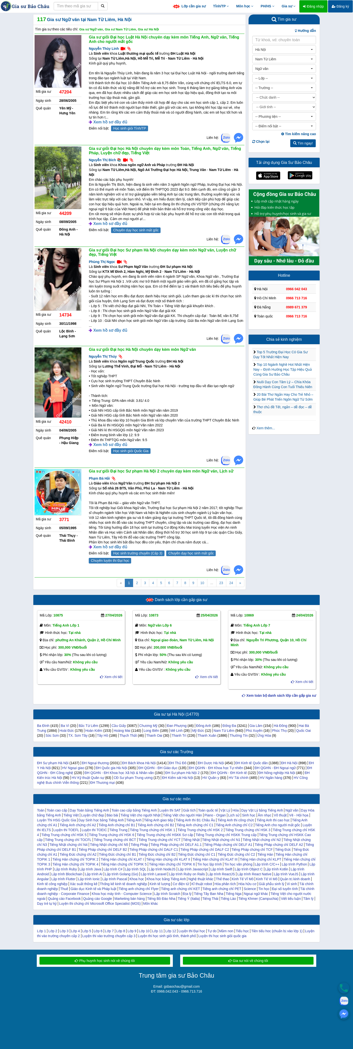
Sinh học (248, 815)
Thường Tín (239, 735)
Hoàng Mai (122, 731)
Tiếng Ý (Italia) (189, 899)
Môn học (244, 6)
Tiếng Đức (283, 850)
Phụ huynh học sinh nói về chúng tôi (105, 961)
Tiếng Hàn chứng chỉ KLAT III (214, 859)
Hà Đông (280, 726)
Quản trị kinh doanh (295, 879)
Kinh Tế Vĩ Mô (243, 879)
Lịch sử (234, 815)
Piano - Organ (215, 815)
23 (221, 583)
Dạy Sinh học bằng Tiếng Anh (101, 820)
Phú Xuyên (254, 731)
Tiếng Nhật (191, 840)
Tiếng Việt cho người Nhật (141, 815)
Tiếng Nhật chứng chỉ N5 (109, 845)
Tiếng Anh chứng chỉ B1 (116, 825)
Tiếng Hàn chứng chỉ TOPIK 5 (124, 864)
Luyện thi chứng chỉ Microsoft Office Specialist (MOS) (100, 903)
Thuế (64, 889)
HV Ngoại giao (73, 768)
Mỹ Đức (198, 731)
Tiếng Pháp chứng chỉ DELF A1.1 (176, 845)
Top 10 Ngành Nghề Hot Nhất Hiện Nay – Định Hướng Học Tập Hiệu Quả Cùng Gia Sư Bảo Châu (282, 369)
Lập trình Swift (221, 869)
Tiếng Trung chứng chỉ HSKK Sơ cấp (165, 835)
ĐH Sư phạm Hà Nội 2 (182, 773)
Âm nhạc (264, 815)
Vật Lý (225, 810)
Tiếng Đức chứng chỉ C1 (196, 854)
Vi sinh (292, 884)
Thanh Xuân (207, 735)
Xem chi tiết (111, 677)
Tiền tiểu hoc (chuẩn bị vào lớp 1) (277, 931)
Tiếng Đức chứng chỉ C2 (236, 854)
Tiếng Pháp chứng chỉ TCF (252, 850)
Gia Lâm (255, 726)
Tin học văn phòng (238, 864)
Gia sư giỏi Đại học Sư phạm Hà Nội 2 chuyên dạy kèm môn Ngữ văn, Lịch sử (161, 471)
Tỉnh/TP (221, 6)
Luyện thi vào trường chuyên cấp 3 (109, 936)
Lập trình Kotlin (276, 869)
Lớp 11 (157, 931)
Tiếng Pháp (139, 845)
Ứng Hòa (264, 735)
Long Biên (151, 731)
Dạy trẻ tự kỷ (47, 903)
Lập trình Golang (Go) (121, 874)
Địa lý (187, 894)
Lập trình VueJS (286, 874)
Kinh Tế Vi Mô (266, 879)
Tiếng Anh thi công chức (235, 820)
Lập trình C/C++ (267, 864)
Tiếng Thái (210, 899)
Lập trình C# (112, 869)
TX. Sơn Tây (78, 735)
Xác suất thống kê (84, 884)
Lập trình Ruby (65, 869)
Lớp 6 (98, 931)
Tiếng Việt (71, 815)
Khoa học (136, 879)
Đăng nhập (313, 6)
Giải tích (189, 810)
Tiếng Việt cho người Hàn (182, 815)
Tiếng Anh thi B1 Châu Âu (195, 820)
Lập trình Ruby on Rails (187, 874)
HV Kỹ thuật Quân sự (88, 778)
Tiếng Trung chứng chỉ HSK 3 (247, 830)
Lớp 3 (64, 931)
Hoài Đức (67, 731)
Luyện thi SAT (170, 810)
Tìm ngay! (303, 143)
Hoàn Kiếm (93, 731)
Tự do (212, 931)
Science (250, 889)
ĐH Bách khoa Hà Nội (139, 763)
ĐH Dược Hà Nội (211, 763)
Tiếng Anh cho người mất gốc (277, 825)
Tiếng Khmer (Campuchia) (258, 899)
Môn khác (150, 903)
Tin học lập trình (209, 864)
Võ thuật (280, 815)
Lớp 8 (120, 931)
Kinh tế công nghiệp (52, 884)
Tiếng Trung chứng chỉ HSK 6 (111, 835)
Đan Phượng (177, 726)
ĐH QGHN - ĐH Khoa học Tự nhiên (216, 768)
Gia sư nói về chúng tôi (248, 961)
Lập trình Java (90, 869)
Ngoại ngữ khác (256, 894)
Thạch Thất (128, 735)
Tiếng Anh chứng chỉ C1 (194, 825)
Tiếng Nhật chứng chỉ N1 (221, 840)
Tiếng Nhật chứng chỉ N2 (262, 840)
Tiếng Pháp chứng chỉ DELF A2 (279, 845)
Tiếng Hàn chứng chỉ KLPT (260, 859)
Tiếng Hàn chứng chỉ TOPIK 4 (75, 864)
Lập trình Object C (249, 869)
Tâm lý (308, 899)
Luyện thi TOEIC (94, 830)
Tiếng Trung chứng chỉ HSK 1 (152, 830)
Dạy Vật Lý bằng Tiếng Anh (262, 810)
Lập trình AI (93, 874)
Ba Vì (65, 726)
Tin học (264, 889)
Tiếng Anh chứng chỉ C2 (234, 825)
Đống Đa (229, 726)
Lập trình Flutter (63, 879)
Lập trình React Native (254, 874)
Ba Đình (43, 726)
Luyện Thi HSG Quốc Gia (56, 820)
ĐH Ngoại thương (95, 763)
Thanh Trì (179, 735)
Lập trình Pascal (114, 879)
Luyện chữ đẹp (92, 815)
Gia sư (288, 6)
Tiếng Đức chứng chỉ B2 (157, 854)
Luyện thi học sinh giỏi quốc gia (222, 936)
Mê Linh (176, 731)
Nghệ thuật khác (200, 879)
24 (231, 583)
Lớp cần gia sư (189, 6)
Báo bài (112, 815)
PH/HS (267, 6)
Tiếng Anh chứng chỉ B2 (156, 825)
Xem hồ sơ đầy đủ (110, 122)
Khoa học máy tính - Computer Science (122, 894)
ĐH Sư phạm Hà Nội (52, 763)
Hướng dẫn (305, 31)
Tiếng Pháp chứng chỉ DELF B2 (102, 850)
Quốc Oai (303, 731)
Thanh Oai (154, 735)
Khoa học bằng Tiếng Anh (166, 879)
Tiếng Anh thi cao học (273, 820)
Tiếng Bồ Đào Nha (161, 899)
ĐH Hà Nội (289, 763)
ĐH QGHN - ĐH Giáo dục (157, 768)
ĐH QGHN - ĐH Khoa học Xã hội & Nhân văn (119, 773)
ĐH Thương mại (102, 783)
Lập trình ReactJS (221, 874)
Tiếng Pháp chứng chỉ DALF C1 (153, 850)
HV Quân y (210, 778)
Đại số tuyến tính (285, 889)
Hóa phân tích (225, 884)
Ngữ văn (291, 810)
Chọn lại (261, 142)
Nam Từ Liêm (224, 731)
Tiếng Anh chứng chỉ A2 (78, 825)
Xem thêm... (265, 428)
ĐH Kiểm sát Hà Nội (177, 778)
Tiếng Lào (228, 899)
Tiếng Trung (118, 830)
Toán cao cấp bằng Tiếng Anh (134, 810)
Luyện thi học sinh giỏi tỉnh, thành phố (167, 936)
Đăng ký (340, 6)
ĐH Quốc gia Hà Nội (111, 768)
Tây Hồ (102, 735)
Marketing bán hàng (129, 899)
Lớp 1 (41, 931)
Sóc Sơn (52, 735)
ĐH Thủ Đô (177, 763)
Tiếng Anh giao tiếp (158, 820)
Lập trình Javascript (193, 869)
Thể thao (222, 879)
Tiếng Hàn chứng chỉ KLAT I (122, 859)
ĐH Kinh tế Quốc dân (251, 763)
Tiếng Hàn (265, 854)
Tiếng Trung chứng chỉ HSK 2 (200, 830)
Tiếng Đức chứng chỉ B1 (117, 854)
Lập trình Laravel (153, 874)
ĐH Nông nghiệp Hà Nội (276, 773)
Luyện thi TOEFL (66, 830)
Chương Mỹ (148, 726)
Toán (40, 810)
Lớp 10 (144, 931)
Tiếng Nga (233, 894)
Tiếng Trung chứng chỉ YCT (160, 840)
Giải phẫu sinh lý (271, 884)
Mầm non (226, 931)
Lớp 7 (109, 931)
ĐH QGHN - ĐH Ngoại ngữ (275, 768)
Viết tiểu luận (291, 899)
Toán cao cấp (57, 810)
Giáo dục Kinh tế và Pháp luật (93, 889)
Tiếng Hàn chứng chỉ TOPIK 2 (75, 859)
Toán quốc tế (208, 810)
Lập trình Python (294, 864)
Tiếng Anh (134, 820)
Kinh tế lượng (160, 884)
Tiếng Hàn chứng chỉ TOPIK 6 (172, 864)
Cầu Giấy (119, 726)
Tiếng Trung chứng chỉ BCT (115, 840)
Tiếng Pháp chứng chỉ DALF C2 (204, 850)
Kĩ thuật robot (201, 884)
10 (202, 583)
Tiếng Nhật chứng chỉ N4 (68, 845)
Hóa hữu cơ (247, 884)
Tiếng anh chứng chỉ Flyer (139, 889)
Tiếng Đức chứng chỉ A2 (78, 854)
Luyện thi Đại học (191, 931)
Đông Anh (203, 726)
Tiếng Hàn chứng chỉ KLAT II (168, 859)
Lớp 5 (86, 931)
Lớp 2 (52, 931)
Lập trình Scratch (167, 894)
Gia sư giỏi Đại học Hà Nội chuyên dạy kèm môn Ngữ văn (142, 349)
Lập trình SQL (135, 869)
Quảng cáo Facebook (64, 899)
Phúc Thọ (279, 731)
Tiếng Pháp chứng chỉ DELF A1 (228, 845)
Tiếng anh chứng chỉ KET (180, 889)
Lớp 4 (75, 931)
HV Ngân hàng (271, 778)
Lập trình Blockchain (66, 874)
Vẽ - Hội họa (298, 815)
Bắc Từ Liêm (88, 726)
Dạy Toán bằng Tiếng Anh (89, 810)
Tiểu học (242, 931)
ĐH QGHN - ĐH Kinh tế (229, 773)
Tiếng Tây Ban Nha (208, 894)
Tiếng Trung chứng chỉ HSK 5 (64, 835)
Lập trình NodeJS (162, 869)
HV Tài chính (239, 778)
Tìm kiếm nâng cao (298, 134)
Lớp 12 (170, 931)
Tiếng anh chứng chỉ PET (221, 889)
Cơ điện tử (181, 884)
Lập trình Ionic (89, 879)
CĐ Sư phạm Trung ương (133, 778)
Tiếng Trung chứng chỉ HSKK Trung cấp (226, 835)
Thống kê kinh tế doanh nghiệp (123, 884)
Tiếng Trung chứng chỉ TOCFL (68, 840)
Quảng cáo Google (97, 899)
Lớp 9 (131, 931)
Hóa (235, 810)
